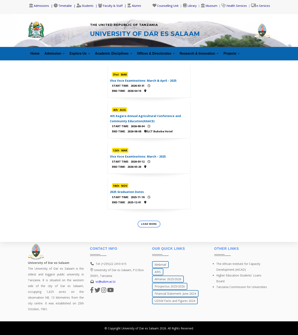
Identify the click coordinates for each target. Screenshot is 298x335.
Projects (252, 51)
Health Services (234, 6)
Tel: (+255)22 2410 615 (111, 264)
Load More (149, 221)
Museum (209, 6)
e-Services (260, 6)
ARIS (158, 272)
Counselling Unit (165, 6)
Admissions (39, 6)
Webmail (160, 265)
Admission (56, 51)
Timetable (63, 6)
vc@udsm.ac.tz (105, 282)
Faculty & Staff (110, 6)
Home (35, 51)
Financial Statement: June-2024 (175, 294)
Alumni (134, 6)
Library (190, 6)
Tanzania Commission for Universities (241, 287)
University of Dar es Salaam (140, 328)
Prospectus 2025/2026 (170, 286)
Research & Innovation (216, 51)
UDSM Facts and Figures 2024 (175, 301)
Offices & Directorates (168, 51)
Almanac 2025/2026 (168, 279)
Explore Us (84, 51)
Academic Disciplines (121, 51)
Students (85, 6)
